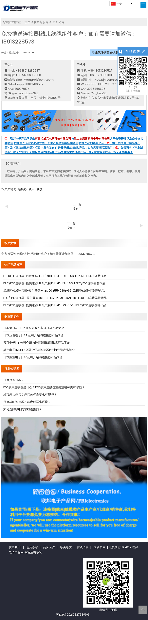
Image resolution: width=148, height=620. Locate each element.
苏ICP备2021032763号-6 (73, 614)
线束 (32, 189)
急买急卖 (66, 547)
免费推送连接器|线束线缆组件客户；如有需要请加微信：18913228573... (48, 254)
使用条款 (32, 547)
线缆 (40, 189)
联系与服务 (41, 22)
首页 (27, 22)
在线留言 (83, 547)
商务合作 (49, 547)
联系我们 (15, 547)
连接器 (22, 189)
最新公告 (58, 22)
